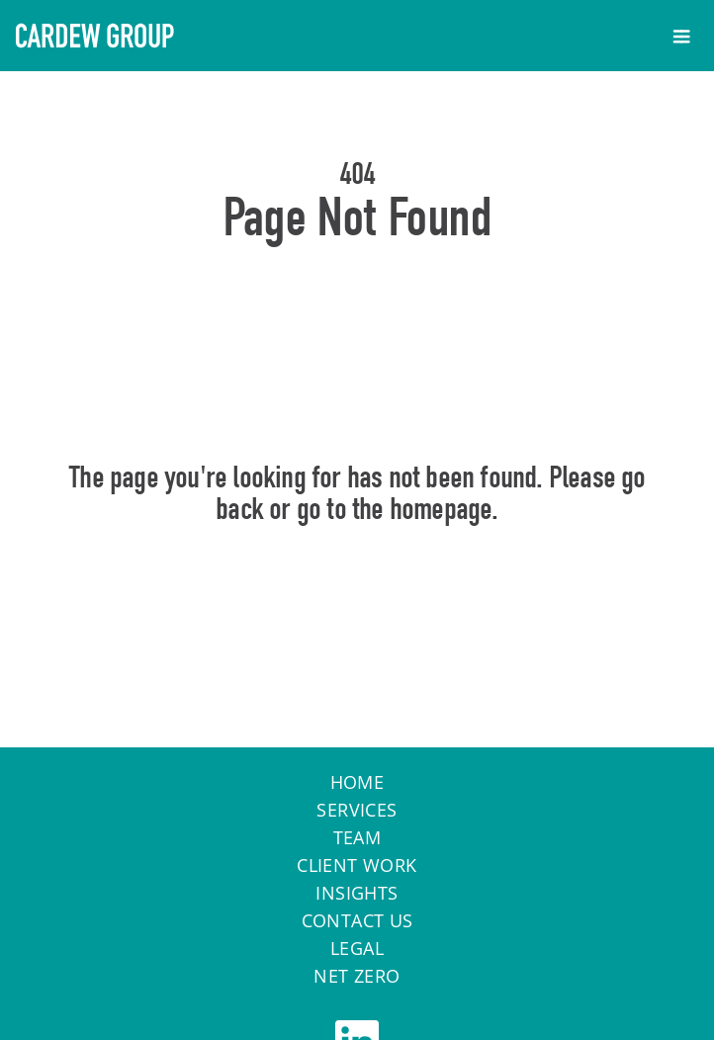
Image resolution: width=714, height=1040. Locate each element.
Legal (357, 948)
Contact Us (357, 920)
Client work (356, 865)
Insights (356, 893)
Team (357, 837)
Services (356, 810)
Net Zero (356, 976)
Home (357, 594)
